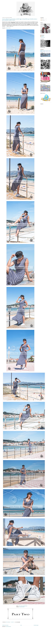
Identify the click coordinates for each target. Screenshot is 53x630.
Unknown (42, 36)
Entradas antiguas (36, 625)
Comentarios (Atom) (8, 626)
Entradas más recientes (5, 625)
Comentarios (43, 20)
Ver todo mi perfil (42, 37)
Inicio (21, 625)
